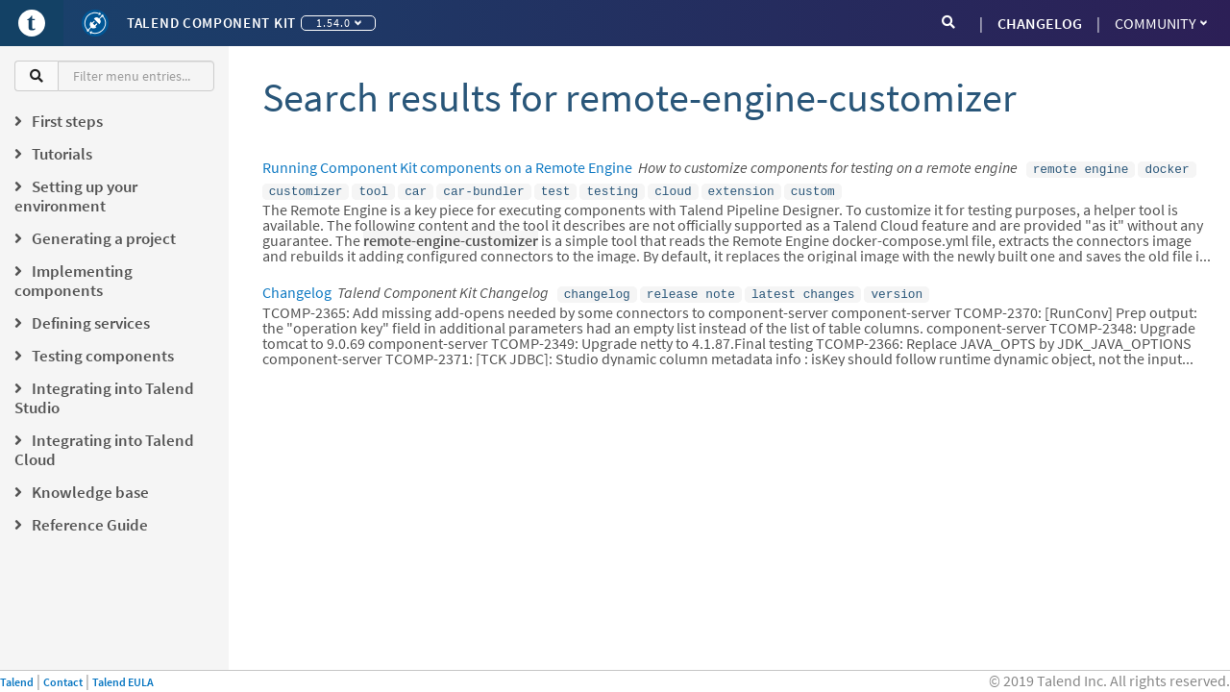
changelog (597, 289)
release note (691, 289)
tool (373, 188)
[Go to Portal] (31, 23)
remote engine (1081, 168)
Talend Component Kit (211, 22)
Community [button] (1161, 23)
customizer (306, 188)
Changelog (297, 288)
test (556, 188)
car (416, 188)
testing (612, 188)
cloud (672, 188)
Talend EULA (123, 682)
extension (741, 188)
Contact (63, 682)
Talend (17, 682)
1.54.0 (338, 22)
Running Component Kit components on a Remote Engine (447, 167)
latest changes (803, 289)
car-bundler (483, 188)
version (896, 289)
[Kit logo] (95, 23)
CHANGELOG (1039, 23)
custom (813, 188)
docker (1166, 168)
